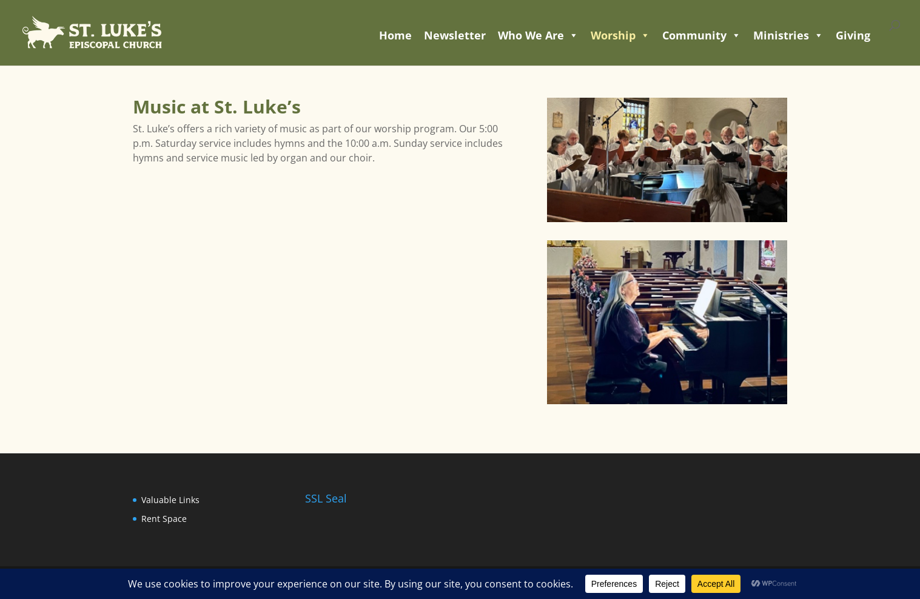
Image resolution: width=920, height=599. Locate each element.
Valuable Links (170, 500)
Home (395, 35)
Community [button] (701, 35)
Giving (853, 35)
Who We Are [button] (538, 35)
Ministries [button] (788, 35)
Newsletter (455, 35)
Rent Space (164, 518)
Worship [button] (620, 35)
